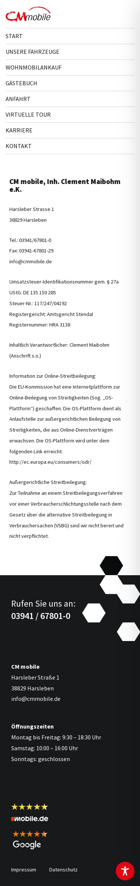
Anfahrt (18, 98)
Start (14, 36)
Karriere (19, 130)
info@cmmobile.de (35, 698)
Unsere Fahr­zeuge (32, 51)
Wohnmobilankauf (34, 67)
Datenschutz (63, 869)
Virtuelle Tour (28, 114)
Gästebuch (21, 83)
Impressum (23, 869)
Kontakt (19, 146)
